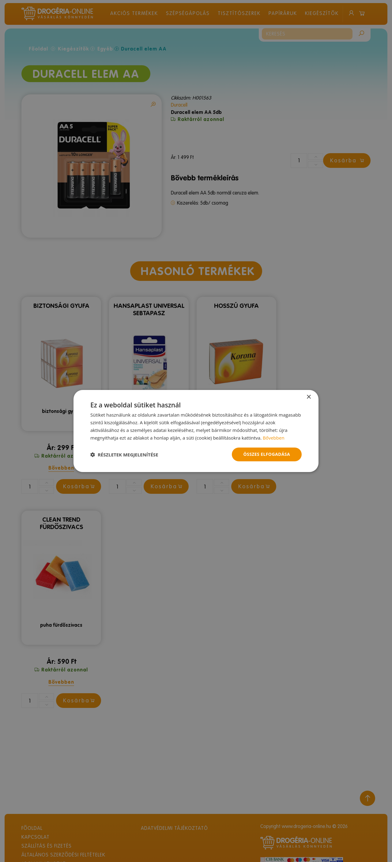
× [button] (308, 397)
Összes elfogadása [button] (266, 454)
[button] (124, 454)
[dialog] (196, 431)
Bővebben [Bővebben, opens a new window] (274, 438)
